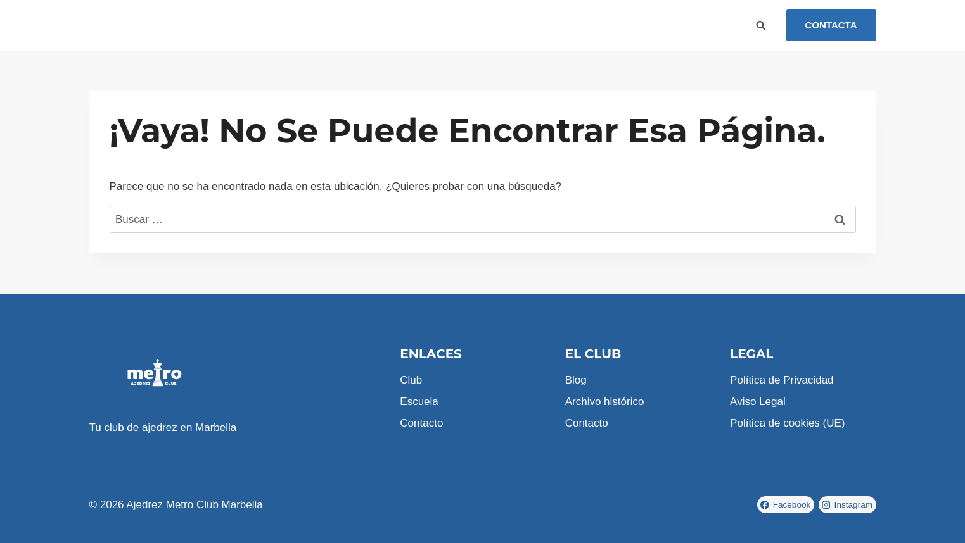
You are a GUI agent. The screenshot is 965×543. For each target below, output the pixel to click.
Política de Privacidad (781, 380)
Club (278, 25)
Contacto (408, 25)
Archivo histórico (604, 402)
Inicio (241, 25)
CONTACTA (831, 25)
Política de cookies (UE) (787, 423)
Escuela (321, 25)
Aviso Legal (758, 402)
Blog (363, 25)
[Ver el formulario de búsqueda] (760, 25)
